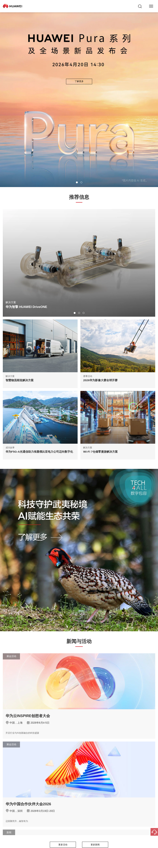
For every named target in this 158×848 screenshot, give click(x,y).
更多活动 (62, 844)
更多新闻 (95, 844)
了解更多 (79, 81)
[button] (77, 182)
